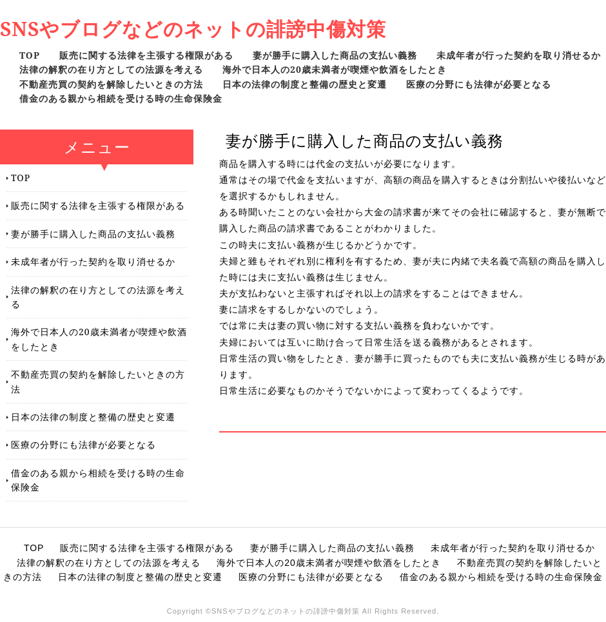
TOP (29, 55)
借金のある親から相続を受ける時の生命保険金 (120, 98)
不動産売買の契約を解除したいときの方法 (111, 84)
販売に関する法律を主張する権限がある (146, 55)
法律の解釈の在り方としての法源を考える (111, 69)
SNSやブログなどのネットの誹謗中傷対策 (193, 28)
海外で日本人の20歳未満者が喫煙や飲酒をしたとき (334, 69)
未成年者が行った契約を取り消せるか (518, 55)
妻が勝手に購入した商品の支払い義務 (335, 55)
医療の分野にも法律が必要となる (478, 84)
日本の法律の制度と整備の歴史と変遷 (304, 84)
